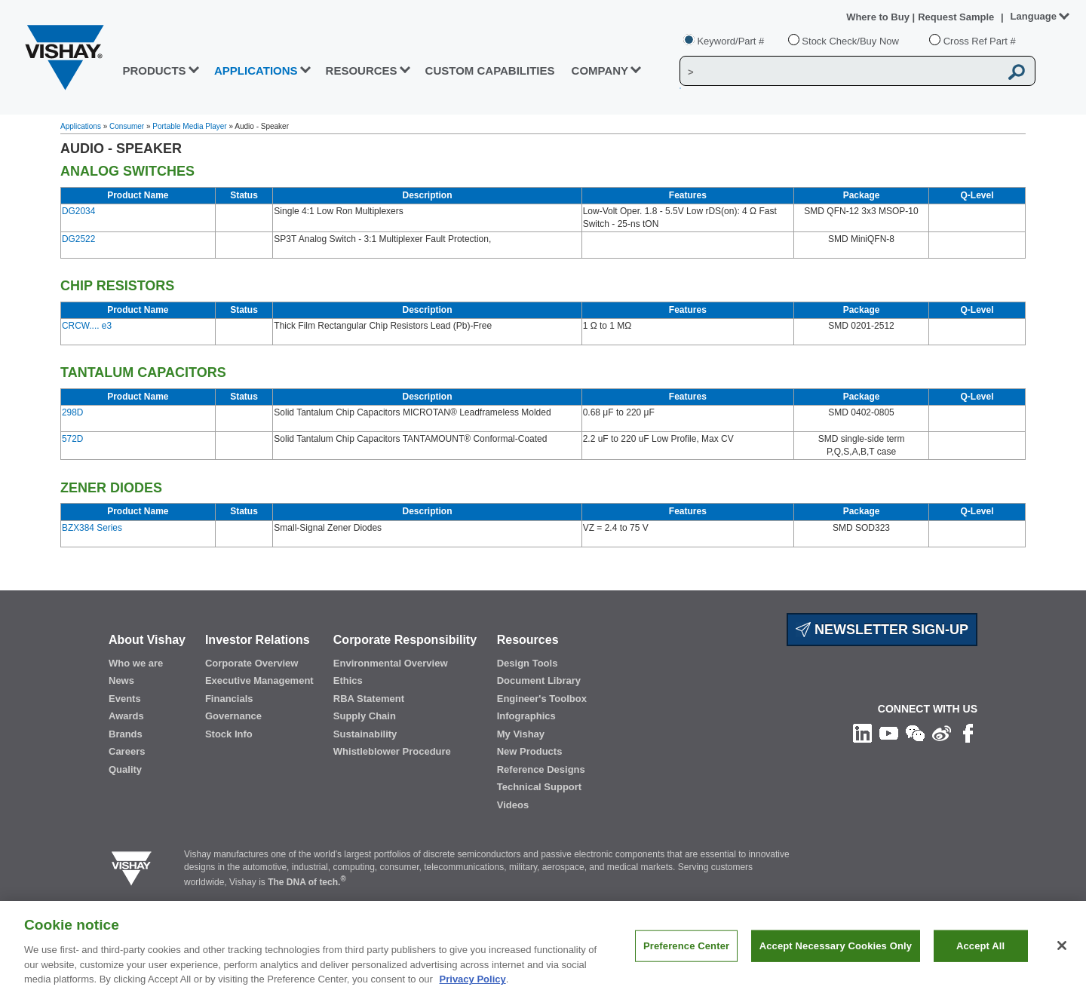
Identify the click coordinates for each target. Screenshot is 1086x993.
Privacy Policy (473, 985)
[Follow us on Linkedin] (862, 733)
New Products (530, 751)
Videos (513, 805)
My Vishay (521, 734)
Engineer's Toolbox (542, 698)
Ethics (348, 680)
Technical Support (539, 786)
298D (72, 412)
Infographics (526, 716)
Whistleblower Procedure (392, 751)
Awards (126, 716)
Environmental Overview (390, 663)
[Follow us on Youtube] (888, 733)
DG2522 (78, 239)
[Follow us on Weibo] (941, 733)
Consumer (126, 126)
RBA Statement (368, 698)
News (121, 680)
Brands (126, 734)
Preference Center (686, 952)
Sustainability (365, 734)
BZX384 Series (92, 528)
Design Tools (527, 663)
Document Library (539, 680)
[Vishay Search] (839, 72)
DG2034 (78, 211)
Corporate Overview (252, 663)
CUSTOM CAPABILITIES (490, 70)
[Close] (1061, 953)
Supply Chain (364, 716)
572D (72, 439)
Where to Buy (879, 17)
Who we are (136, 663)
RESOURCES (361, 70)
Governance (233, 716)
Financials (229, 698)
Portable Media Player (189, 126)
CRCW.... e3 (87, 325)
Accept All (980, 952)
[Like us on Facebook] (968, 733)
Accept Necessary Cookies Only (835, 952)
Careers (127, 751)
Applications (80, 126)
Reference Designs (541, 769)
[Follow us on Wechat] (915, 733)
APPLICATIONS (256, 70)
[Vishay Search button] (1017, 72)
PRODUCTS (154, 70)
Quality (125, 769)
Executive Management (259, 680)
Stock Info (229, 734)
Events (125, 698)
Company (600, 70)
